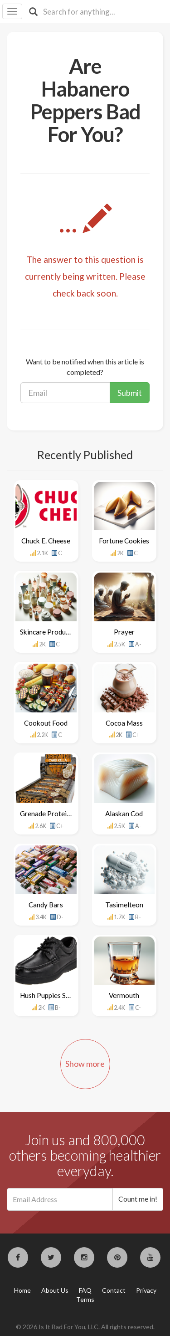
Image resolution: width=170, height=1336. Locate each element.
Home (22, 1290)
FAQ (85, 1290)
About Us (54, 1290)
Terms (85, 1299)
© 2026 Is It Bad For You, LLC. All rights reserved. (85, 1327)
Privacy (146, 1290)
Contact (114, 1290)
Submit (129, 393)
